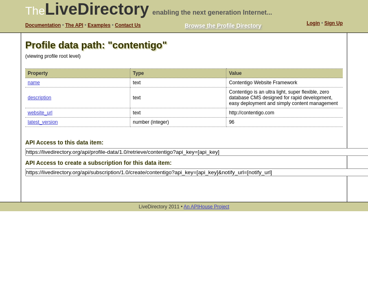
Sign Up (333, 23)
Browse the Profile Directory (223, 25)
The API (74, 25)
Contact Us (127, 25)
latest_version (43, 122)
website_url (40, 113)
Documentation (43, 25)
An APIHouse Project (206, 207)
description (39, 98)
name (34, 82)
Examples (99, 25)
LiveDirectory (97, 9)
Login (313, 23)
